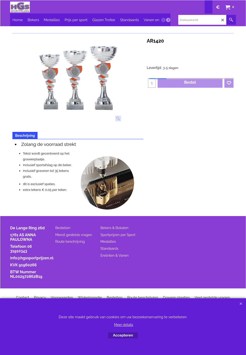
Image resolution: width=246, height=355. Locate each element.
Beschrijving (25, 135)
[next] (168, 20)
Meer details (123, 325)
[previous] (163, 20)
